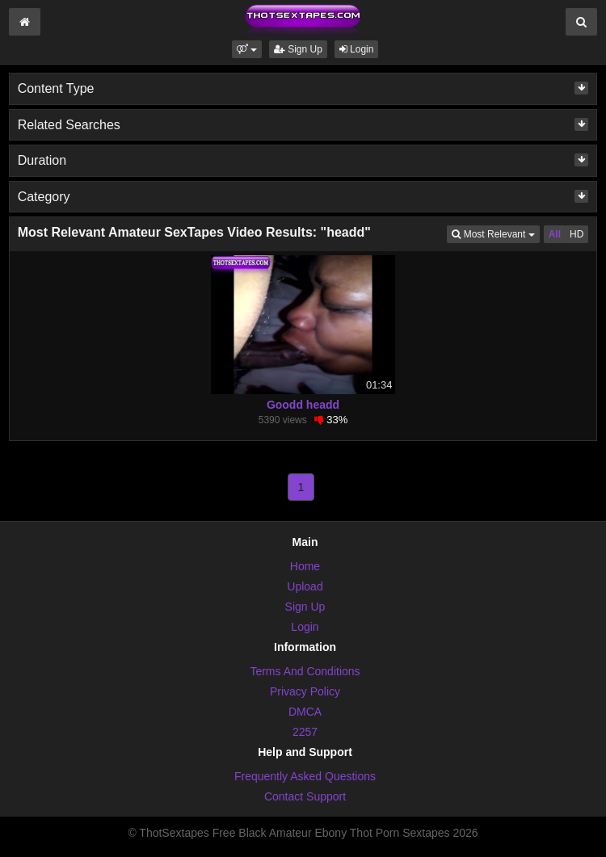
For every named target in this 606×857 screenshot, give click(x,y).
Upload (304, 586)
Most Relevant (495, 233)
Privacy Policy (305, 691)
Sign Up (298, 49)
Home (305, 566)
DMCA (305, 711)
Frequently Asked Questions (305, 776)
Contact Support (305, 796)
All (555, 234)
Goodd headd (303, 404)
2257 (305, 731)
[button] (247, 49)
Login (356, 49)
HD (576, 234)
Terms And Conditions (305, 671)
